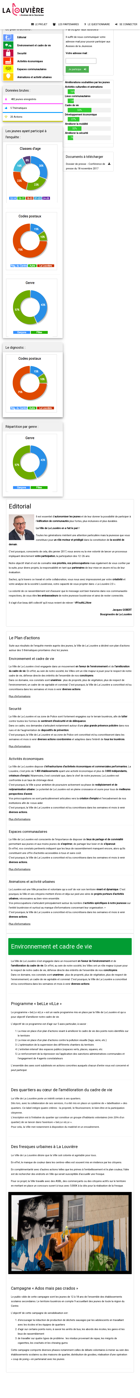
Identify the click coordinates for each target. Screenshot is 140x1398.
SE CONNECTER (126, 24)
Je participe (77, 69)
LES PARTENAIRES (66, 24)
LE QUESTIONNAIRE (97, 24)
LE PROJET (39, 24)
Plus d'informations (19, 696)
